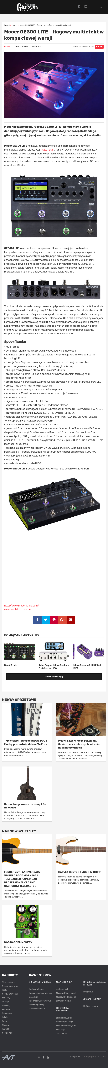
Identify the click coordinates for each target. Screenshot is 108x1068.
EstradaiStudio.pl (63, 1001)
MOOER (99, 47)
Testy (4, 990)
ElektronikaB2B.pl (64, 1018)
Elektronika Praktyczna (66, 1026)
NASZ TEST (46, 150)
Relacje (5, 1002)
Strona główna (8, 982)
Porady (5, 1021)
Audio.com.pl (62, 989)
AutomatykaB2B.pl (64, 1022)
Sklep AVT (75, 1057)
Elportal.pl (60, 1030)
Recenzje (6, 1010)
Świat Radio (61, 1034)
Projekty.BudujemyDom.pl (40, 993)
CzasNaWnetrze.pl (37, 1009)
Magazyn (6, 1025)
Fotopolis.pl (88, 992)
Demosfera (7, 1014)
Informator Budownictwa (40, 1001)
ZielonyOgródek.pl (37, 1005)
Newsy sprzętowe (10, 986)
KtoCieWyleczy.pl (90, 1006)
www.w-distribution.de (17, 609)
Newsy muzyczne (10, 994)
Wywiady (6, 1006)
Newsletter (7, 1033)
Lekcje (5, 1018)
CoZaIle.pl (33, 997)
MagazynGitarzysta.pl (65, 993)
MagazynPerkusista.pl (66, 997)
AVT (99, 1057)
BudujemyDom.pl (36, 989)
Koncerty (6, 998)
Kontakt (5, 1029)
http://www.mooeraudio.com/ (21, 605)
